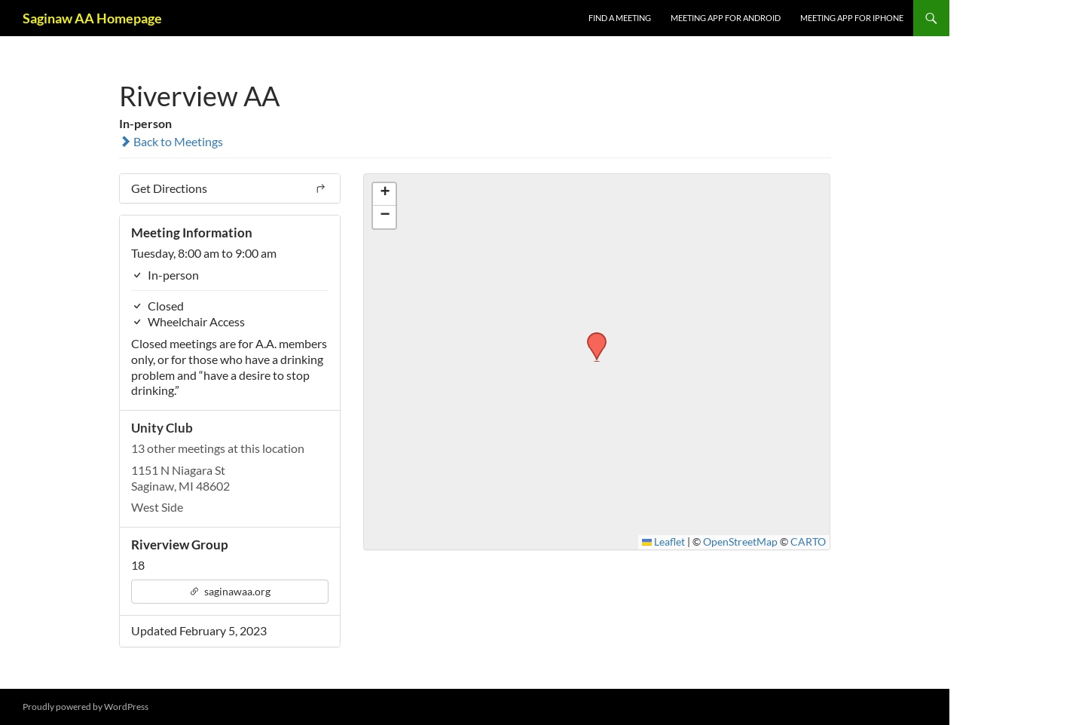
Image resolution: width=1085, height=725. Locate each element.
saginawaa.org (229, 591)
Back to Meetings (171, 141)
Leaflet (664, 542)
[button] (591, 336)
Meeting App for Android (726, 18)
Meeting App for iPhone (851, 18)
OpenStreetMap (740, 542)
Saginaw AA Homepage (92, 18)
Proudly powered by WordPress (85, 706)
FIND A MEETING (619, 18)
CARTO (808, 542)
